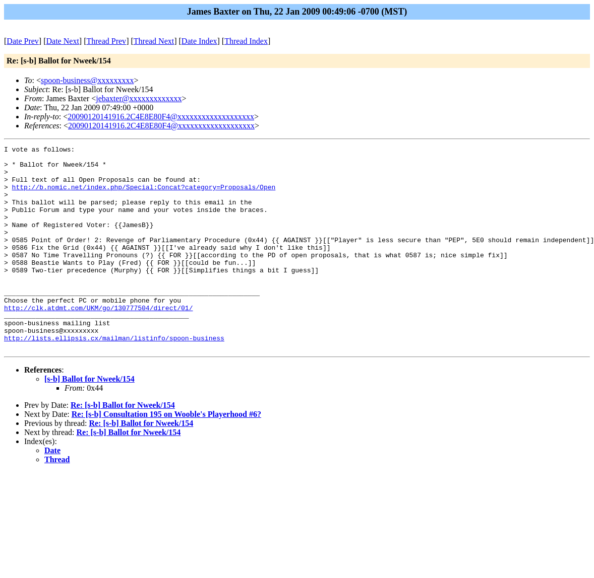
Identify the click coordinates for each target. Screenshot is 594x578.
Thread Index (246, 41)
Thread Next (154, 41)
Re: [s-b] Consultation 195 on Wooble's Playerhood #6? (166, 455)
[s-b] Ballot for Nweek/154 (89, 419)
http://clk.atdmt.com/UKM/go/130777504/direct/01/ (98, 340)
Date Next (62, 41)
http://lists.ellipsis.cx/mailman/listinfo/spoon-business (114, 377)
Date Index (199, 41)
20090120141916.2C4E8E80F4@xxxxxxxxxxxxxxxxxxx (161, 116)
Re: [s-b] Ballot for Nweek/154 (123, 446)
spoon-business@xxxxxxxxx (87, 80)
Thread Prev (106, 41)
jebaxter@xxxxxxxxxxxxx (139, 98)
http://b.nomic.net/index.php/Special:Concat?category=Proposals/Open (144, 195)
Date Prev (23, 41)
